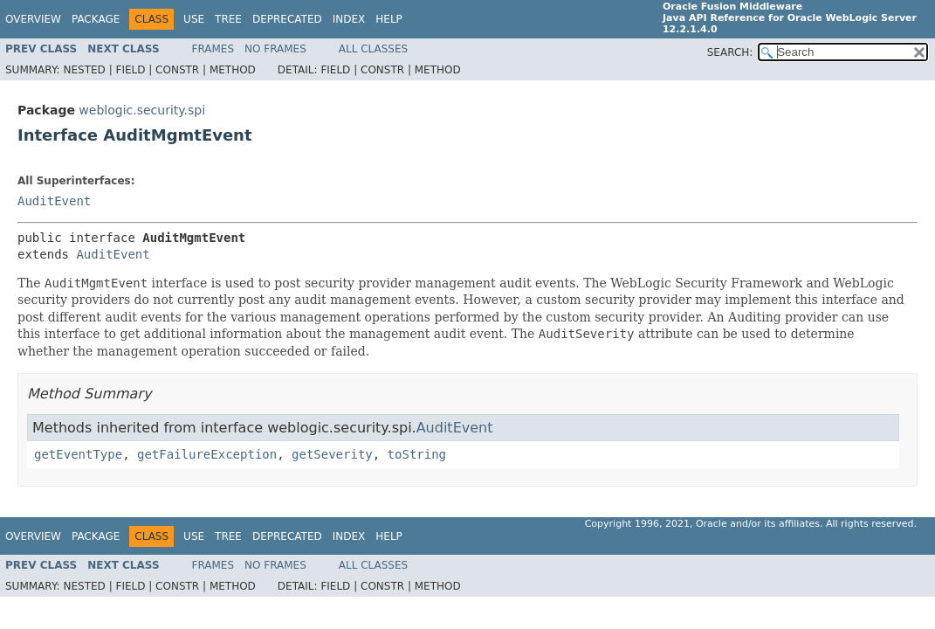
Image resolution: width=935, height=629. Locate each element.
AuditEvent (54, 201)
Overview (33, 19)
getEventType (78, 454)
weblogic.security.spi (142, 110)
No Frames (275, 49)
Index (349, 19)
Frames (213, 49)
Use (193, 19)
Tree (228, 19)
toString (417, 454)
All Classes (373, 49)
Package (96, 19)
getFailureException (207, 454)
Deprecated (287, 19)
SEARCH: (730, 52)
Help (388, 19)
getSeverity (332, 454)
